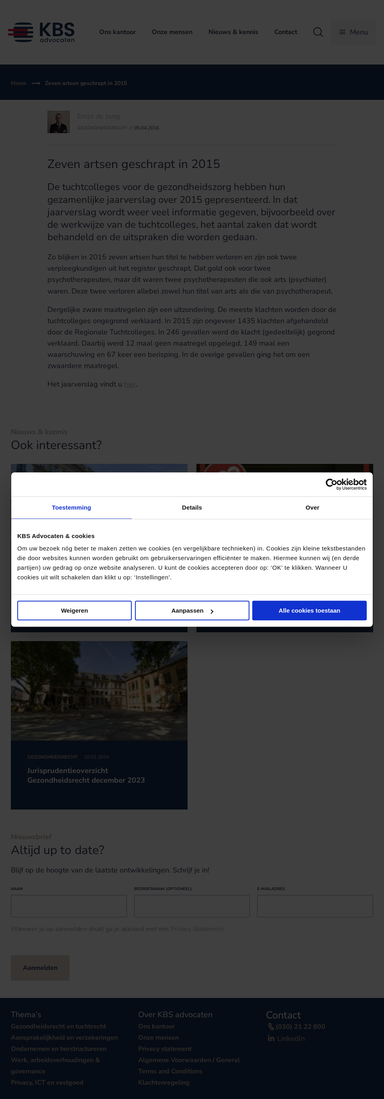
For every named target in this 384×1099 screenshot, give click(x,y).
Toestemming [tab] (71, 507)
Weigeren (74, 610)
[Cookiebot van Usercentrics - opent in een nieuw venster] (331, 484)
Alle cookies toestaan (309, 610)
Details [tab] (192, 507)
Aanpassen (192, 610)
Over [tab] (313, 507)
